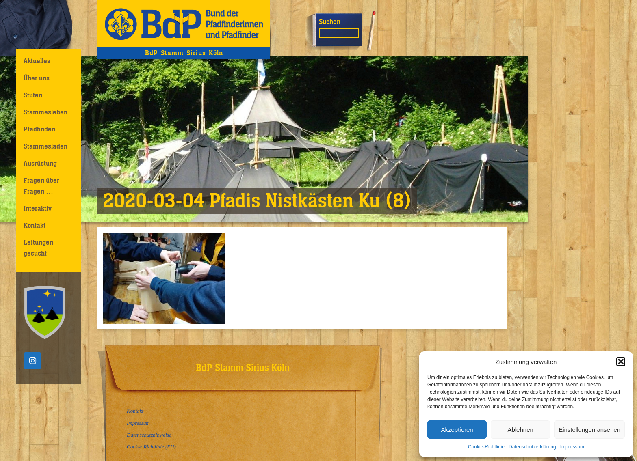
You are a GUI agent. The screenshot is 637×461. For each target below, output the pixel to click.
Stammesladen (45, 146)
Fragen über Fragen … (41, 185)
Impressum (572, 447)
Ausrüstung (40, 163)
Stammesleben (45, 112)
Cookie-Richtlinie (486, 447)
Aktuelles (37, 61)
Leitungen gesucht (38, 247)
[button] (621, 362)
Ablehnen (520, 429)
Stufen (33, 95)
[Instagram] (32, 360)
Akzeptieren (457, 429)
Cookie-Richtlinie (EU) (151, 447)
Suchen (329, 21)
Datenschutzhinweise (149, 435)
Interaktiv (38, 208)
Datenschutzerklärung (532, 447)
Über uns (37, 78)
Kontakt (35, 225)
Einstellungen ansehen (589, 429)
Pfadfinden (39, 129)
